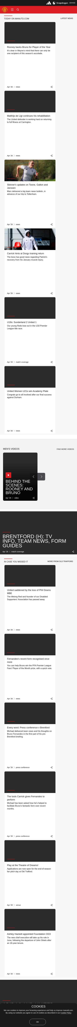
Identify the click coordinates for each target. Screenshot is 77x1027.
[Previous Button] (33, 204)
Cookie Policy (66, 1013)
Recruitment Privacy (12, 985)
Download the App (11, 955)
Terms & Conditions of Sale (14, 1002)
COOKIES (38, 1006)
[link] (34, 64)
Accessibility (9, 961)
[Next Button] (41, 204)
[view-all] (67, 770)
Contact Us (8, 967)
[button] (12, 9)
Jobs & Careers (10, 973)
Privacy (7, 979)
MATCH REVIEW (20, 896)
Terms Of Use (9, 996)
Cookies (7, 991)
